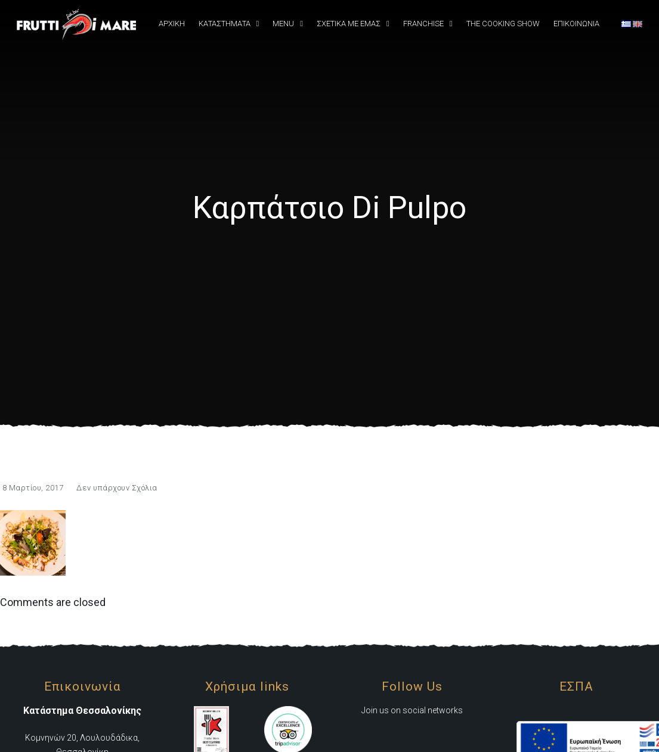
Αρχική (172, 23)
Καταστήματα (224, 23)
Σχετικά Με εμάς (348, 23)
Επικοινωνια (576, 23)
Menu (283, 23)
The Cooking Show (503, 23)
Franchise (423, 23)
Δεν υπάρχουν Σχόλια (116, 487)
